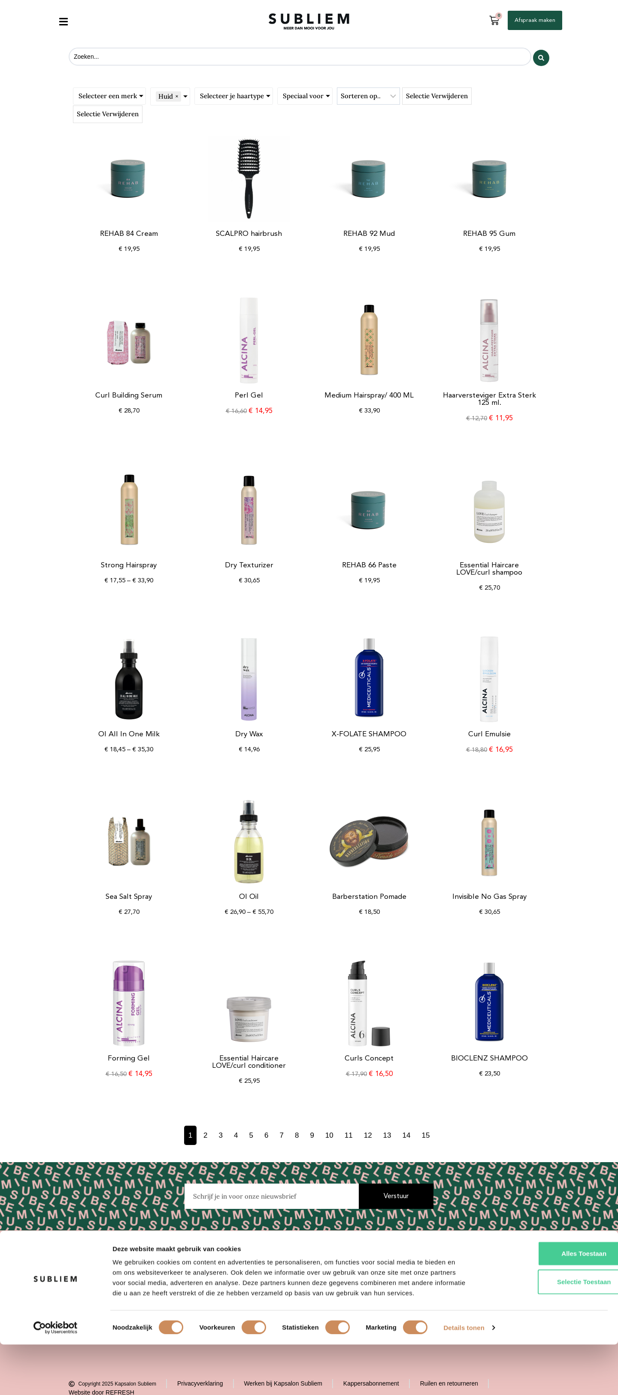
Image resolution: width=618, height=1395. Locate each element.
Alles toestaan (546, 1304)
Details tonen (463, 1378)
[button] (63, 21)
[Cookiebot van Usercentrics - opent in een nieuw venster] (55, 1378)
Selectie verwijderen (437, 95)
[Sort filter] (368, 95)
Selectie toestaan (546, 1332)
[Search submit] (541, 56)
